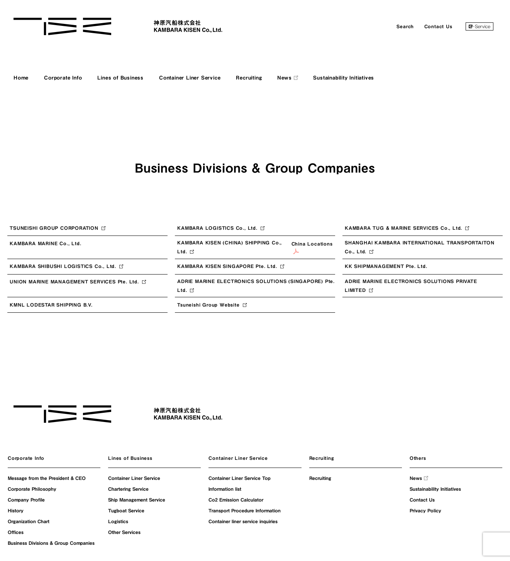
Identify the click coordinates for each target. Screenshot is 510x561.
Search (405, 26)
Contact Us (438, 26)
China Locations (312, 247)
